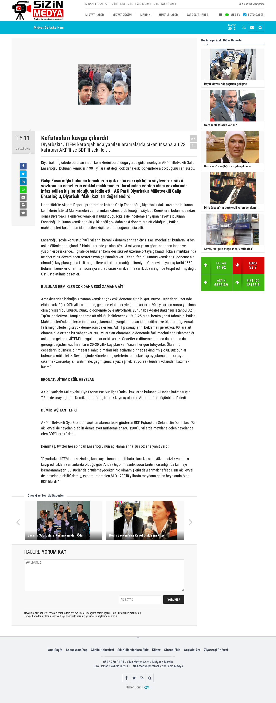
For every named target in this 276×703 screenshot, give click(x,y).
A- (193, 146)
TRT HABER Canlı (140, 4)
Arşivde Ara (192, 650)
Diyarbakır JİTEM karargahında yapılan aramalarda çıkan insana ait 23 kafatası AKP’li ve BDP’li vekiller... (113, 147)
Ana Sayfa (55, 650)
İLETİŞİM (119, 4)
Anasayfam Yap (76, 650)
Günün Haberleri (102, 650)
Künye (156, 650)
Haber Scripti (134, 687)
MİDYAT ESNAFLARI (97, 4)
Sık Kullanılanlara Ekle (133, 650)
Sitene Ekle (172, 650)
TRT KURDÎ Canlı (166, 4)
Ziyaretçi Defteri (216, 650)
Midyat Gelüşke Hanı (49, 27)
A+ (193, 138)
